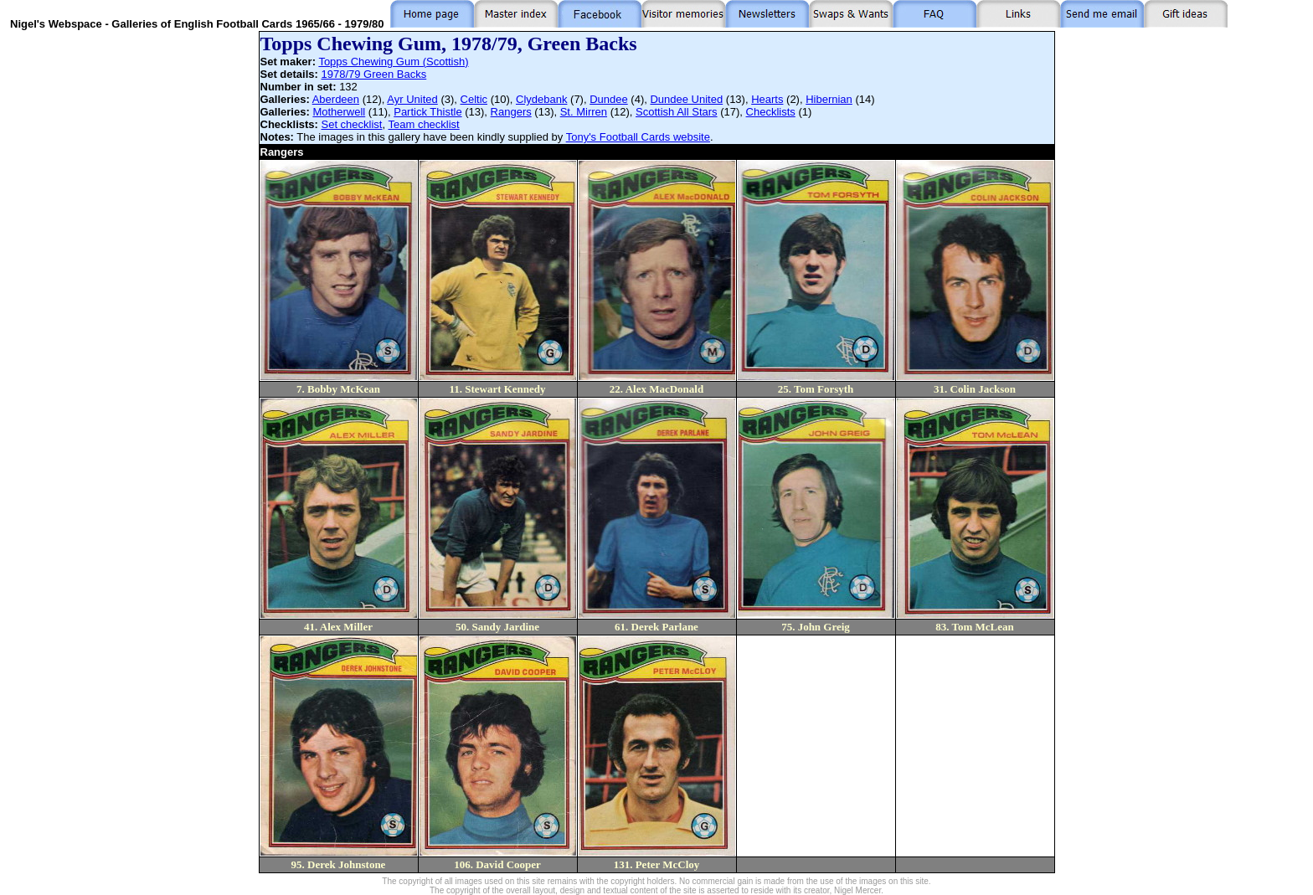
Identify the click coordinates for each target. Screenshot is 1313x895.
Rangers (511, 111)
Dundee (609, 99)
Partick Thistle (427, 111)
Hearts (767, 99)
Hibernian (829, 99)
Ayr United (412, 99)
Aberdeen (335, 99)
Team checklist (423, 124)
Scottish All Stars (677, 111)
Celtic (474, 99)
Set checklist (352, 124)
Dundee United (686, 99)
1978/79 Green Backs (373, 74)
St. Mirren (583, 111)
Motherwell (338, 111)
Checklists (771, 111)
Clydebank (541, 99)
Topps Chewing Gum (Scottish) (393, 61)
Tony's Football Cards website (638, 137)
